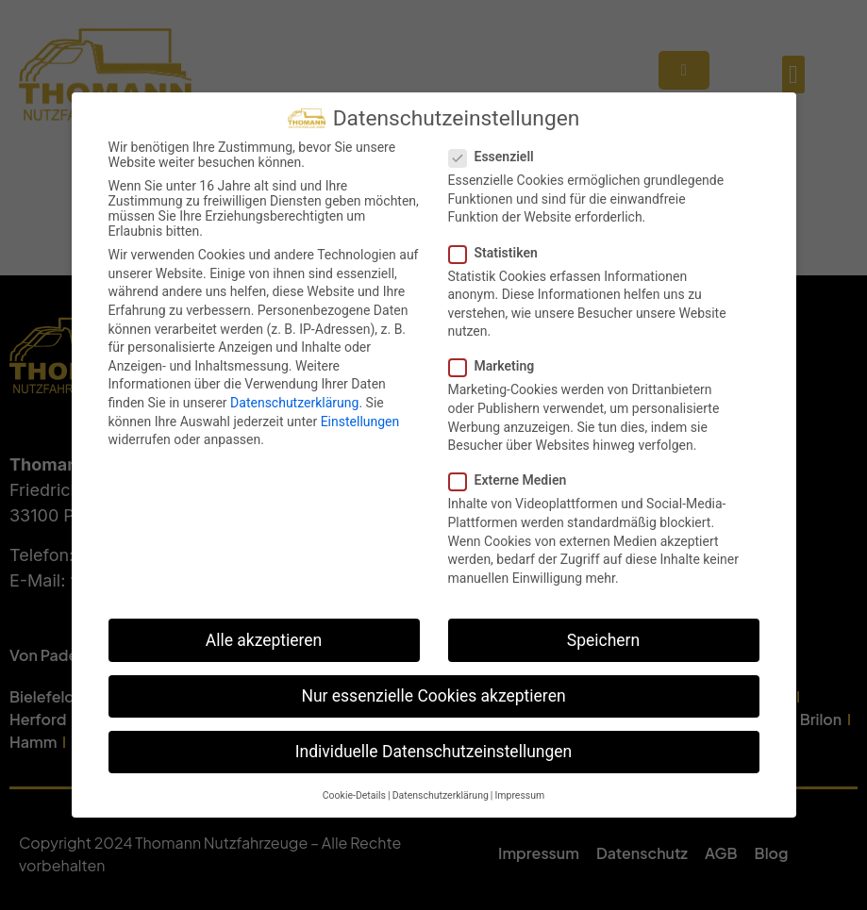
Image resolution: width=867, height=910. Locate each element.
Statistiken (499, 250)
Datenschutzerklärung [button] (440, 794)
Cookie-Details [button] (354, 794)
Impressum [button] (519, 794)
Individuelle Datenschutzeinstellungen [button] (433, 750)
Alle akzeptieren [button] (264, 638)
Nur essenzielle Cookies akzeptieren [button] (433, 695)
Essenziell (497, 155)
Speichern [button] (603, 638)
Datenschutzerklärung (294, 401)
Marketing (497, 364)
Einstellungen (360, 420)
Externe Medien (513, 479)
